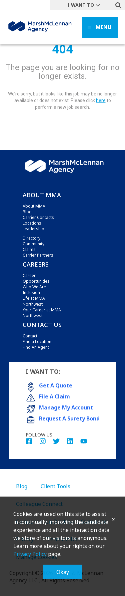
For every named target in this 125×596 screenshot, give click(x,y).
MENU (104, 27)
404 (62, 49)
